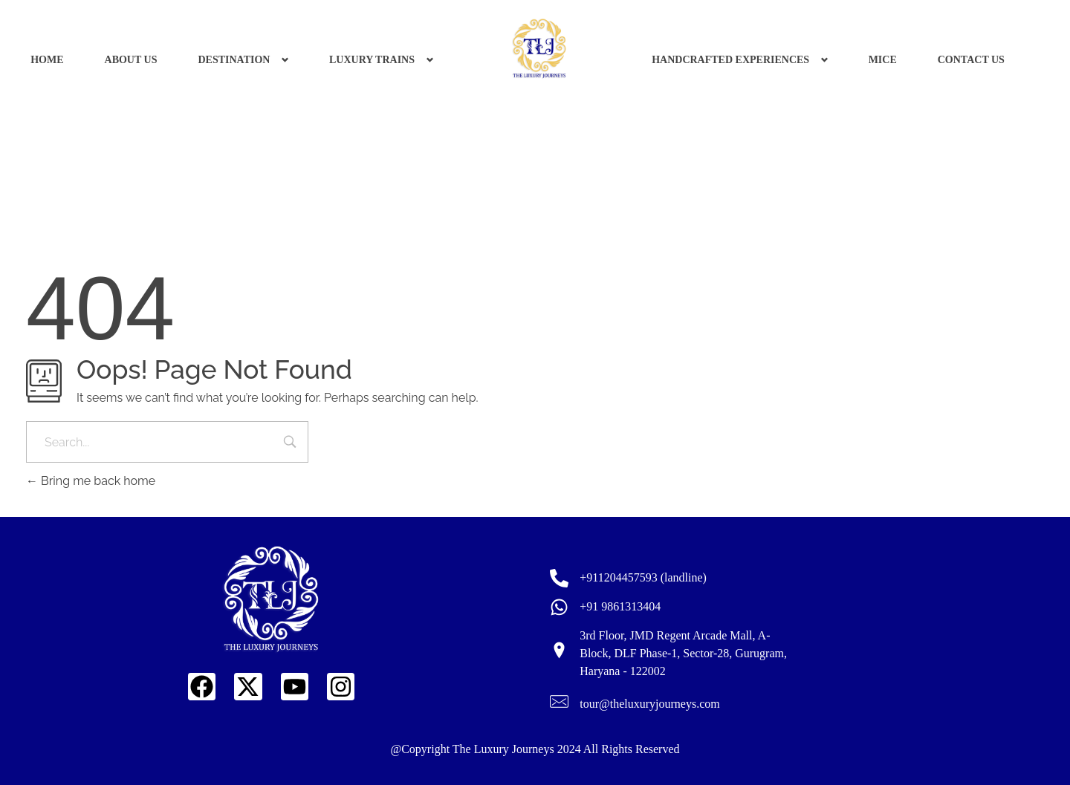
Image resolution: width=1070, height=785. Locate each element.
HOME (46, 59)
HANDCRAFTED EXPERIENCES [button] (730, 59)
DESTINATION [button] (234, 59)
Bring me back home (90, 481)
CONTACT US (971, 59)
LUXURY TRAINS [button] (372, 59)
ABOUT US (131, 59)
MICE (883, 59)
